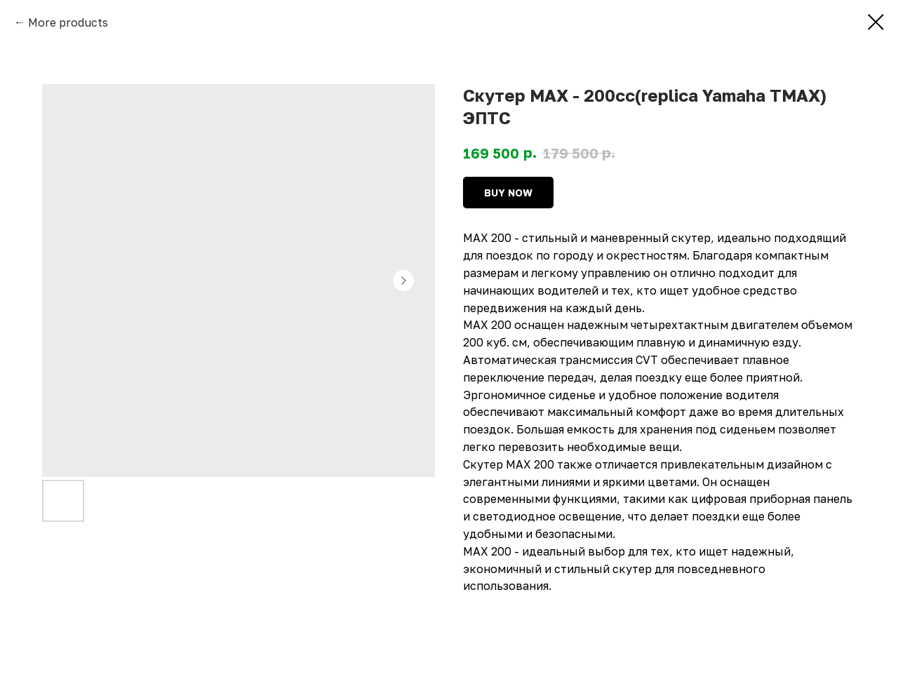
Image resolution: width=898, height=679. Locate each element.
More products (68, 22)
